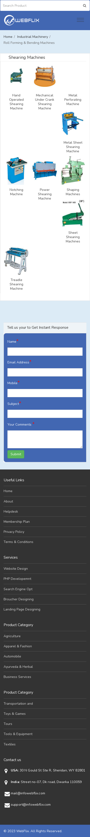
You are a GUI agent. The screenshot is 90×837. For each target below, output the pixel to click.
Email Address (19, 362)
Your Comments (21, 424)
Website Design (16, 568)
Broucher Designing (19, 599)
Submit (16, 454)
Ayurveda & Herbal (18, 666)
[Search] (24, 5)
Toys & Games (15, 713)
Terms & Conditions (18, 542)
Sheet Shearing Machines (73, 237)
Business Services (17, 677)
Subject (14, 403)
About (8, 501)
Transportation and (18, 703)
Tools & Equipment (18, 734)
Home (8, 36)
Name (12, 341)
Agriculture (12, 636)
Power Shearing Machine (45, 194)
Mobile (13, 382)
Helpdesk (11, 511)
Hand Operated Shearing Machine (16, 102)
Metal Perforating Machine (72, 99)
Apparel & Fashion (18, 646)
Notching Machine (16, 192)
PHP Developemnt (17, 578)
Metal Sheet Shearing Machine (73, 147)
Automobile (12, 656)
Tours (8, 724)
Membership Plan (17, 521)
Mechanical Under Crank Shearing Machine (44, 102)
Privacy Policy (14, 531)
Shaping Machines (73, 192)
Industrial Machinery (32, 36)
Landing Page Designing (22, 609)
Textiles (10, 744)
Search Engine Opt (18, 589)
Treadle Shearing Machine (16, 284)
